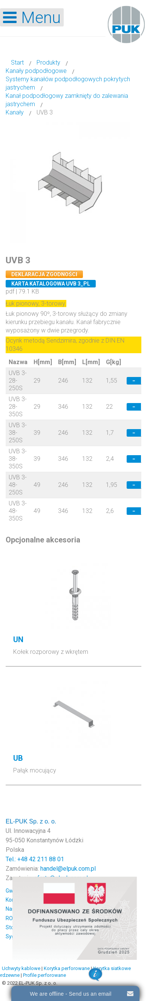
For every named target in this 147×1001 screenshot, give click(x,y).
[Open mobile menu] (32, 17)
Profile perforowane (44, 975)
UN (18, 639)
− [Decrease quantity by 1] (133, 381)
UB (18, 758)
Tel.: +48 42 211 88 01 (35, 859)
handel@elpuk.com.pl (68, 868)
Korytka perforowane (67, 968)
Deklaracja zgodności (44, 274)
